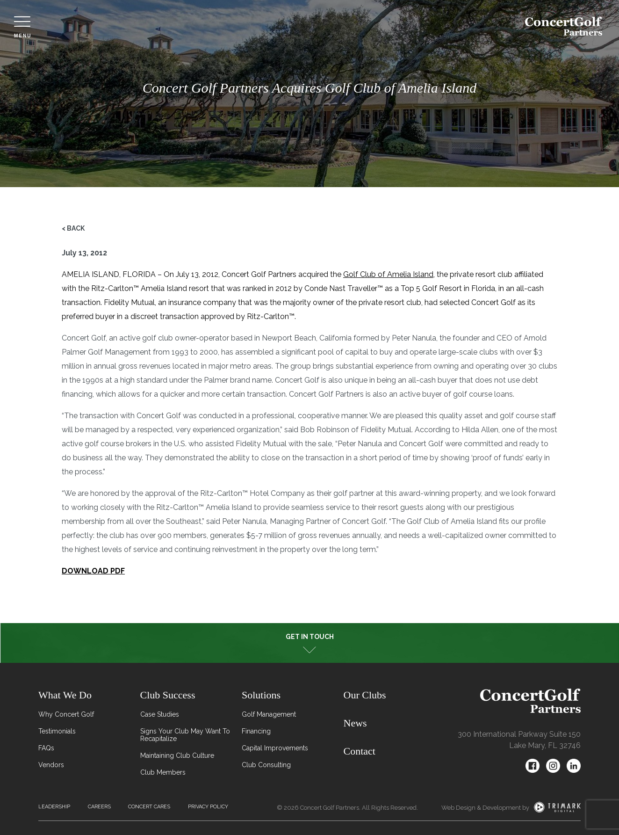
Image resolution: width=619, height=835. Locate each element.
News (355, 723)
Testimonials (57, 731)
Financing (256, 731)
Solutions (261, 695)
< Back (73, 228)
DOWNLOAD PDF (93, 570)
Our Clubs (365, 695)
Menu (22, 27)
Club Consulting (266, 765)
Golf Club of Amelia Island (388, 274)
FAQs (46, 748)
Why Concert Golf (66, 714)
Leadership (54, 807)
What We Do (65, 695)
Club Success (167, 695)
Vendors (51, 765)
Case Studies (159, 714)
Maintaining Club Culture (177, 755)
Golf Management (269, 714)
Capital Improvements (275, 748)
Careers (99, 807)
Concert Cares (149, 807)
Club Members (163, 772)
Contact (359, 751)
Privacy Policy (208, 807)
